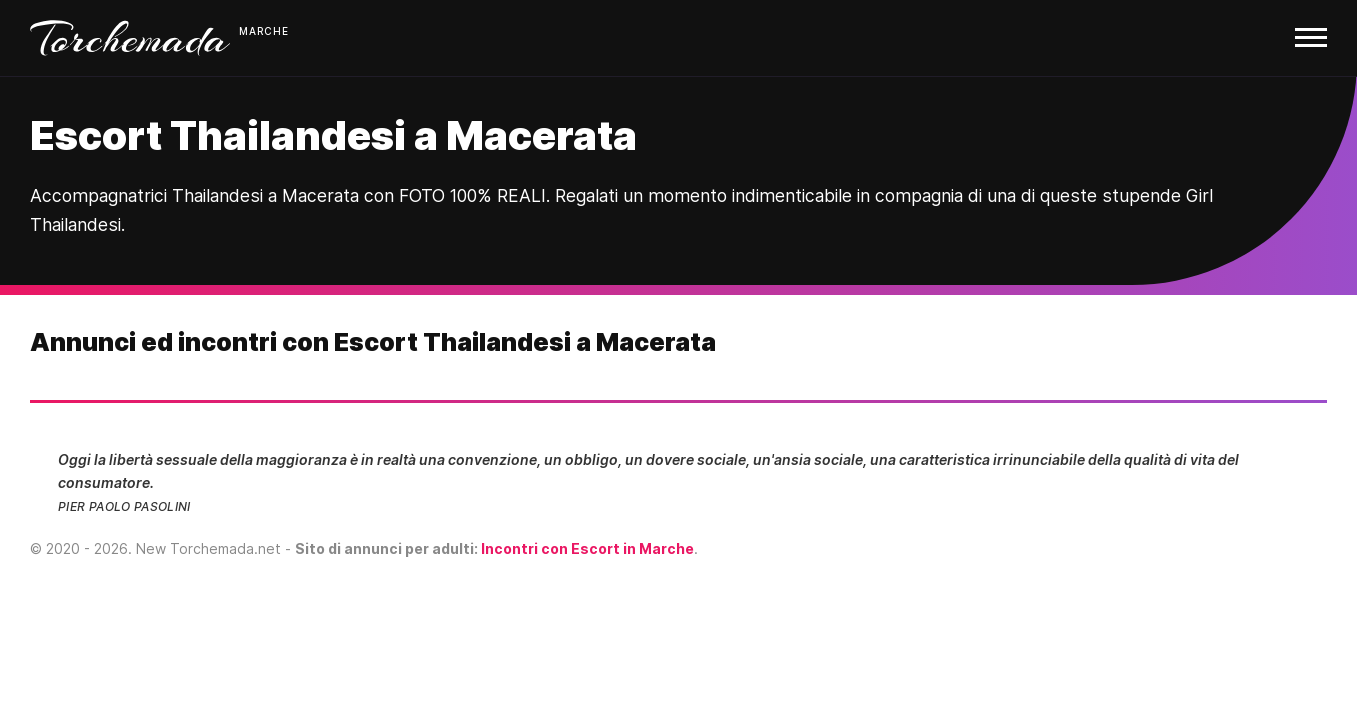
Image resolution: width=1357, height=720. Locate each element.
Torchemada (130, 38)
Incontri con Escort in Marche (587, 548)
